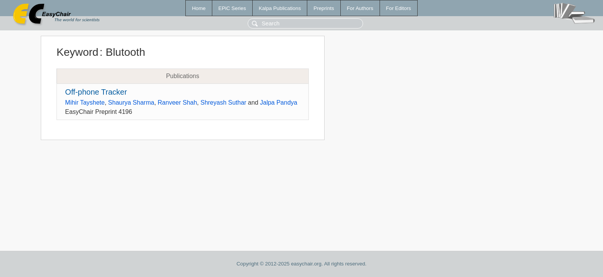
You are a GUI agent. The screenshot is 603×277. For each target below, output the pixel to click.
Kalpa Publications (280, 8)
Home (199, 8)
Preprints (323, 8)
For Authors (360, 8)
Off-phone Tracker (96, 92)
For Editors (398, 8)
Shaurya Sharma (131, 102)
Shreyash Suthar (223, 102)
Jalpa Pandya (278, 102)
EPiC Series (232, 8)
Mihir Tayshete (85, 102)
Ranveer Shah (177, 102)
